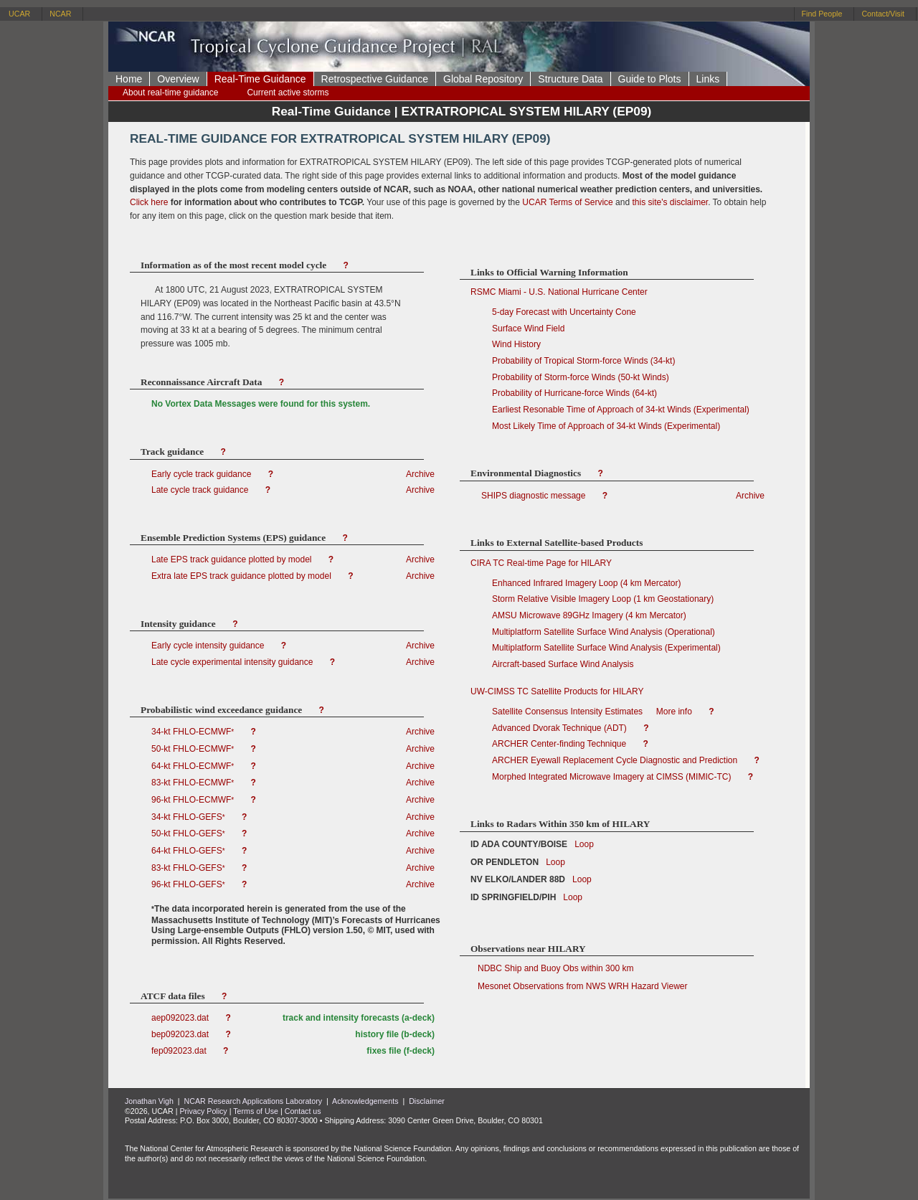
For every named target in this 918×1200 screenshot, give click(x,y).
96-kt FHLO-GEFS (189, 884)
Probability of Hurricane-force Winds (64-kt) (574, 393)
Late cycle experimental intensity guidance (233, 662)
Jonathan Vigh (149, 1101)
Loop (580, 844)
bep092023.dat (181, 1034)
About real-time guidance (170, 93)
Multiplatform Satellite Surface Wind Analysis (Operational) (603, 632)
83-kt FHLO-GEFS (189, 868)
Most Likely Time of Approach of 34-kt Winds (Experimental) (606, 426)
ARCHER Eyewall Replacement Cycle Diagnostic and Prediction (615, 760)
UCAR (19, 13)
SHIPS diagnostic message (533, 496)
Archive (420, 474)
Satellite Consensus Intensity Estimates (567, 712)
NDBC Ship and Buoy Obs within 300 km (551, 968)
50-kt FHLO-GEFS (189, 833)
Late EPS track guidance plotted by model (232, 559)
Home (128, 79)
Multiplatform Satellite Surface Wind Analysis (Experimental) (606, 648)
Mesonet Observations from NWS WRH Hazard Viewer (579, 986)
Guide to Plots (649, 79)
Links (708, 79)
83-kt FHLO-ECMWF (194, 783)
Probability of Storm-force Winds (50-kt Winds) (580, 377)
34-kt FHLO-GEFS (189, 817)
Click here (149, 202)
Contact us (303, 1111)
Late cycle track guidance (201, 490)
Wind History (516, 344)
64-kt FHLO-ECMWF (194, 766)
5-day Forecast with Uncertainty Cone (564, 312)
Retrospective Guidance (374, 79)
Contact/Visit (882, 13)
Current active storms (287, 93)
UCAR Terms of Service (567, 202)
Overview (178, 79)
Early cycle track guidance (202, 474)
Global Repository (483, 79)
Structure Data (570, 79)
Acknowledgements (365, 1101)
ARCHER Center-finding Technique (560, 744)
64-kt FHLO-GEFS (189, 851)
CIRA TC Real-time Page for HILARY (541, 563)
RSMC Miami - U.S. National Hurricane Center (559, 292)
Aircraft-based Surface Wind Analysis (562, 664)
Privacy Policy (203, 1111)
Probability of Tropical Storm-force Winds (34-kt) (583, 361)
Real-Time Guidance (260, 79)
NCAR (60, 13)
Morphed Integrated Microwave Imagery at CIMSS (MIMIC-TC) (613, 777)
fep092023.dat (180, 1051)
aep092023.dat (181, 1018)
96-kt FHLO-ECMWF (194, 800)
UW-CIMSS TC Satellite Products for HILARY (556, 691)
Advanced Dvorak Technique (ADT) (560, 728)
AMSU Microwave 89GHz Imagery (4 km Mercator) (589, 615)
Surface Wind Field (528, 328)
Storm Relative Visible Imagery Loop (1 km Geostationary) (603, 599)
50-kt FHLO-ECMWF (194, 749)
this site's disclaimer (670, 202)
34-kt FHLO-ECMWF (194, 732)
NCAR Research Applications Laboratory (253, 1101)
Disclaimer (427, 1101)
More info (674, 712)
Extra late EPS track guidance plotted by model (242, 576)
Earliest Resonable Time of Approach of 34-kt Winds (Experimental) (620, 410)
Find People (822, 13)
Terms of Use (255, 1111)
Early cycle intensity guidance (209, 646)
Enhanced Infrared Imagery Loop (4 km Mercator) (586, 583)
